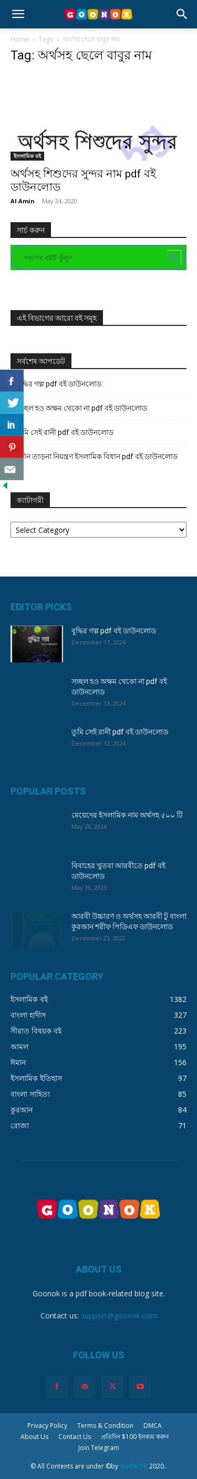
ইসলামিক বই (27, 156)
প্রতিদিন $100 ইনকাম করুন (135, 1436)
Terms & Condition (105, 1425)
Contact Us (74, 1436)
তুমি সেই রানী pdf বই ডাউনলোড (65, 432)
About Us (34, 1436)
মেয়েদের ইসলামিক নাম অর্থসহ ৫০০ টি (127, 815)
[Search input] (94, 257)
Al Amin (23, 201)
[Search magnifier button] (174, 257)
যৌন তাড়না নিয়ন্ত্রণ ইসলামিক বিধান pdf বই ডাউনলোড (97, 456)
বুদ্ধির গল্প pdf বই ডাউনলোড (59, 384)
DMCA (152, 1425)
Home (20, 39)
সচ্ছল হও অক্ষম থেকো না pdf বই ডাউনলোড (82, 408)
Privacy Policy (47, 1425)
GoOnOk (134, 1466)
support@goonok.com (119, 1316)
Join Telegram (98, 1447)
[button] (18, 14)
